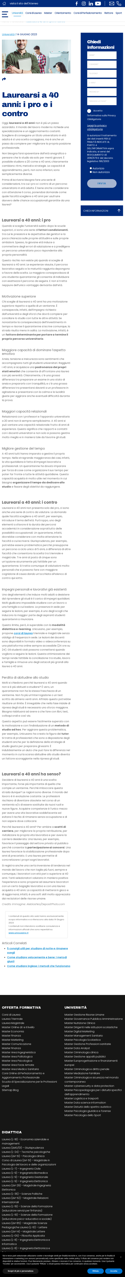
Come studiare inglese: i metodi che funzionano (38, 966)
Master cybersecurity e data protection (89, 1086)
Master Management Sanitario (84, 1035)
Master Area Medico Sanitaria (20, 1069)
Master (48, 13)
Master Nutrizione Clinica (80, 1023)
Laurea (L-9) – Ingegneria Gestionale (25, 1177)
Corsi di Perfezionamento (88, 13)
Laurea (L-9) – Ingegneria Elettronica (25, 1181)
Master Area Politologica (17, 1056)
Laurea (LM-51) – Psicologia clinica (23, 1156)
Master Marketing (12, 1040)
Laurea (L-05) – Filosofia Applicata (23, 1236)
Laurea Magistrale (13, 1023)
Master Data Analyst (77, 1048)
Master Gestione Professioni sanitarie (88, 1044)
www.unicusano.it (18, 932)
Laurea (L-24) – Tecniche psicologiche (26, 1152)
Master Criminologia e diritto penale (87, 1069)
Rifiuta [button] (95, 1271)
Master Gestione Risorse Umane (84, 1015)
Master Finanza (11, 1035)
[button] (120, 1257)
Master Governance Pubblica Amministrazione (94, 1019)
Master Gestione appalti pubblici (85, 1056)
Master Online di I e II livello (18, 1027)
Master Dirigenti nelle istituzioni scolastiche (91, 1027)
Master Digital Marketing (79, 1031)
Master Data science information (85, 1102)
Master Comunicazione (16, 1044)
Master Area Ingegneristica (19, 1052)
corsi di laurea (23, 633)
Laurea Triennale (12, 1019)
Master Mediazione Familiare (82, 1073)
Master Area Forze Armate (18, 1065)
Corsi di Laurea (33, 13)
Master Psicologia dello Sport (83, 1115)
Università (17, 13)
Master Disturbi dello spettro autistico (88, 1107)
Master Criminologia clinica (81, 1052)
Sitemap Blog (10, 1090)
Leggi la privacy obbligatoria (97, 127)
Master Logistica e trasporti (81, 1098)
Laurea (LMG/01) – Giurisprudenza (23, 1148)
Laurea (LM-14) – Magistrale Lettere (23, 1231)
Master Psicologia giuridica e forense (88, 1111)
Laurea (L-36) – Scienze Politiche (22, 1194)
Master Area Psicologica (17, 1061)
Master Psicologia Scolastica (83, 1040)
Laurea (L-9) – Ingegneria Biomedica (25, 1173)
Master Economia (13, 1031)
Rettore (108, 13)
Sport (119, 13)
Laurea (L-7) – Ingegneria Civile (21, 1169)
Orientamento (63, 13)
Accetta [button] (113, 1271)
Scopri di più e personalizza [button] (20, 1271)
